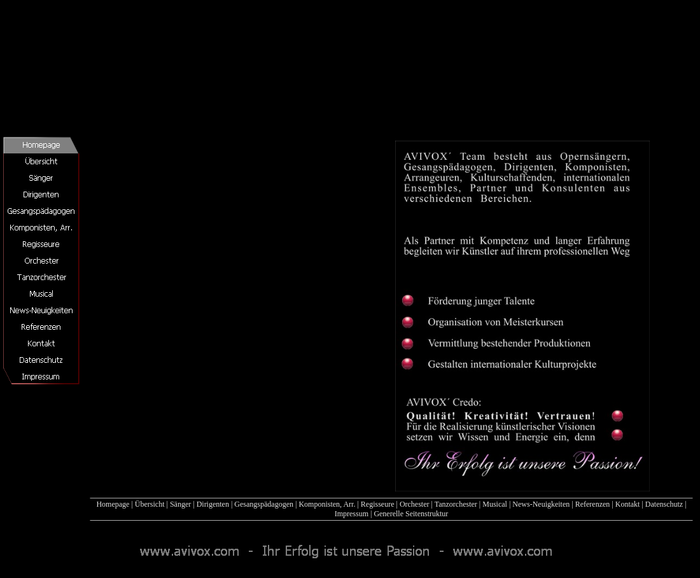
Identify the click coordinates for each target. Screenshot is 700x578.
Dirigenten (213, 504)
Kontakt (627, 504)
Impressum (351, 513)
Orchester (415, 504)
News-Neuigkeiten (541, 504)
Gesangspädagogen (263, 504)
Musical (494, 504)
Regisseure (378, 504)
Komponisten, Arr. (326, 504)
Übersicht (150, 504)
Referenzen (592, 504)
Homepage (112, 504)
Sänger (180, 504)
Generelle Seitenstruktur (411, 513)
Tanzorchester (456, 504)
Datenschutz (664, 504)
